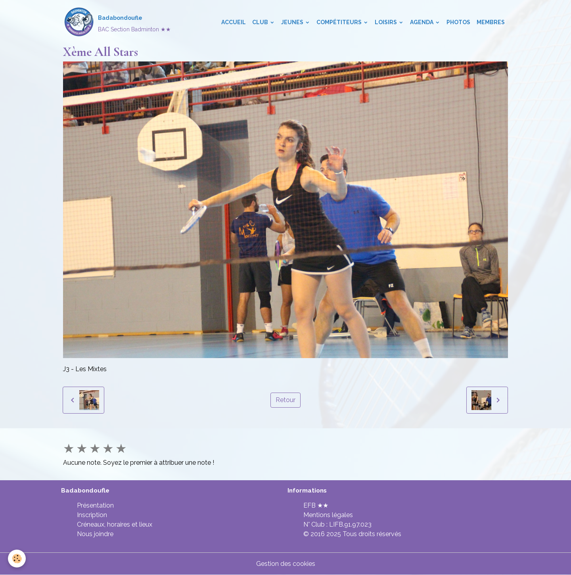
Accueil (233, 22)
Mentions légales (328, 515)
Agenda (422, 22)
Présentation (95, 505)
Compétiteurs (339, 22)
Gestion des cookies (285, 563)
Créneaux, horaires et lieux (114, 524)
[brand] (117, 22)
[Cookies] (17, 558)
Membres (491, 22)
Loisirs (386, 22)
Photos (458, 22)
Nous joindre (95, 534)
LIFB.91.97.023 (350, 524)
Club (260, 22)
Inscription (92, 515)
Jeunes (293, 22)
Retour (285, 400)
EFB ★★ (315, 505)
